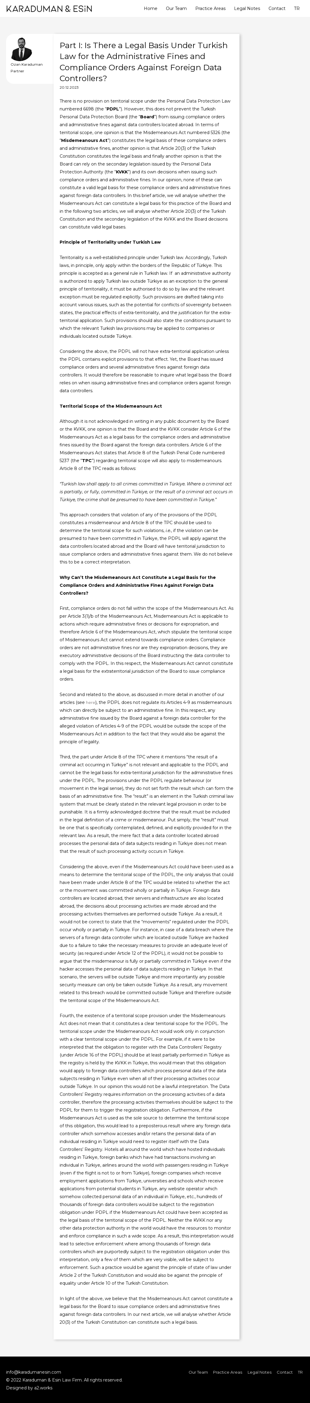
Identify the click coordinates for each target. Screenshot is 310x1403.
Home (150, 8)
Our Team (176, 8)
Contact (277, 8)
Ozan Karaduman (27, 64)
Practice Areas (210, 8)
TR (297, 8)
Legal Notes (247, 8)
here (91, 702)
